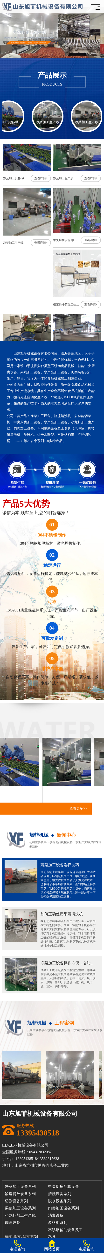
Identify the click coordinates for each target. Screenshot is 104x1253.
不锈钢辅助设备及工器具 (65, 1231)
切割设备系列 (16, 1201)
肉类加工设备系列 (63, 1208)
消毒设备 (55, 1215)
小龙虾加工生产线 (20, 1215)
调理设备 (12, 1223)
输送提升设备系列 (20, 1194)
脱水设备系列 (59, 1201)
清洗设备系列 (59, 1194)
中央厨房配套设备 (63, 1186)
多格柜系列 (57, 1223)
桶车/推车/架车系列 (21, 1237)
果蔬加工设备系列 (20, 1208)
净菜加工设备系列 (20, 1186)
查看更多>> (78, 808)
